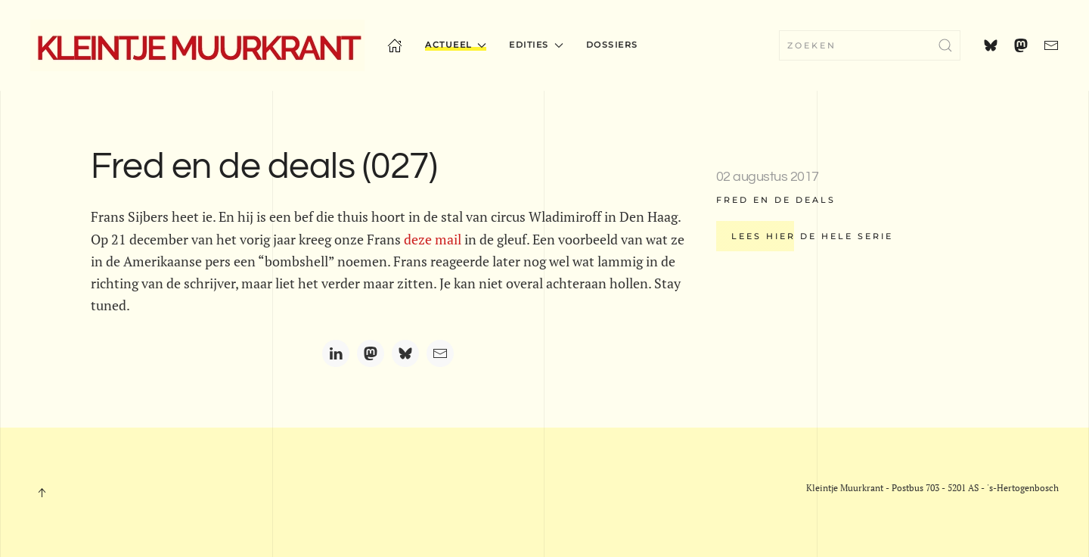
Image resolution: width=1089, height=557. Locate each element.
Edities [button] (536, 44)
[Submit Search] (945, 45)
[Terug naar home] (197, 45)
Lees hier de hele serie (812, 236)
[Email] (440, 353)
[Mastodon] (370, 353)
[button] (41, 492)
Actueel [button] (455, 44)
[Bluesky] (405, 353)
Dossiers (612, 44)
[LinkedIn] (335, 353)
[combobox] (869, 45)
